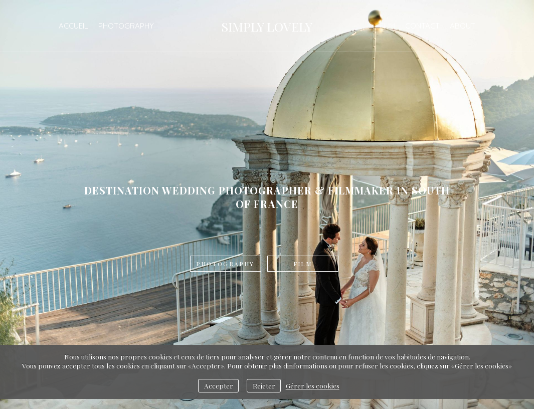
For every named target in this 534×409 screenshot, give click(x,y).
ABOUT (462, 26)
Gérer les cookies (312, 385)
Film (387, 26)
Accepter (218, 385)
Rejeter (264, 385)
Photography (126, 26)
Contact (422, 26)
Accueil (73, 26)
